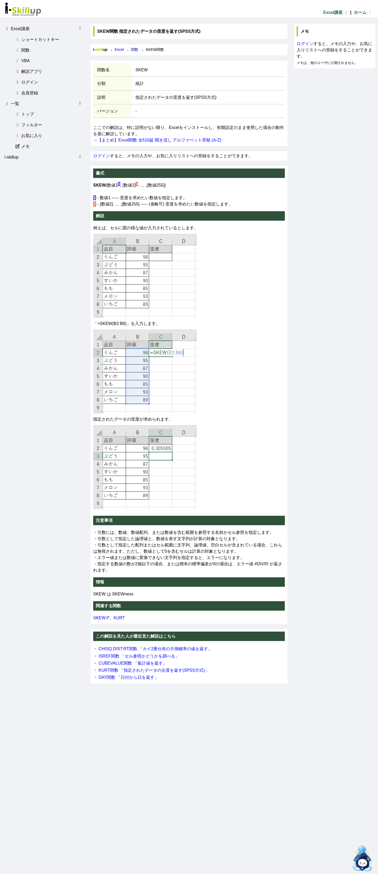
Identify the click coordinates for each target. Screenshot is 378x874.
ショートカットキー (37, 39)
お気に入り (28, 135)
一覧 (43, 103)
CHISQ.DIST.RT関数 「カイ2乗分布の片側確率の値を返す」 (155, 649)
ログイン (26, 82)
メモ (22, 146)
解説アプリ (28, 71)
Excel (119, 49)
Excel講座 (336, 12)
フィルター (28, 125)
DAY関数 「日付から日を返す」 (128, 677)
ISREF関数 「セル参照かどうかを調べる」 (138, 656)
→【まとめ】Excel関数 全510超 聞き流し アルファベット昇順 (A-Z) (157, 140)
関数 (22, 50)
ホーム (363, 12)
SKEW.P (101, 618)
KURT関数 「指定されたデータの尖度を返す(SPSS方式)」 (153, 670)
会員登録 (26, 93)
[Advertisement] (334, 101)
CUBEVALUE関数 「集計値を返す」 (132, 663)
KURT (119, 618)
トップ (24, 114)
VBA (22, 60)
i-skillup (43, 157)
